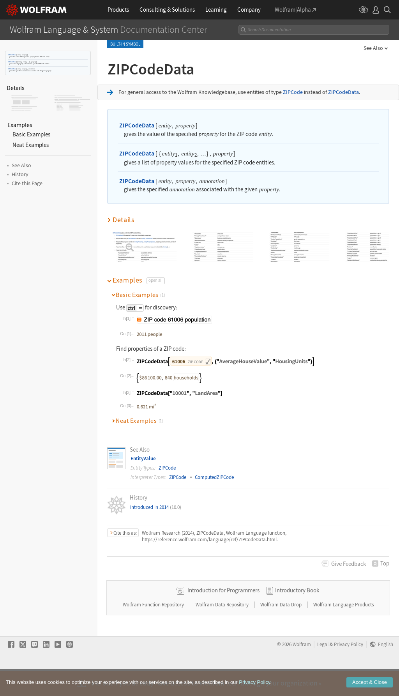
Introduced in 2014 (155, 507)
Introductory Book (297, 614)
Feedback (348, 563)
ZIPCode (293, 92)
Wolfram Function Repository (154, 629)
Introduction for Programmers (223, 614)
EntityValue (143, 458)
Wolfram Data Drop (281, 629)
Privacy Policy (348, 669)
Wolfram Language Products (343, 629)
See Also (373, 47)
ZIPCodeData (12, 55)
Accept (369, 689)
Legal (322, 669)
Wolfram (302, 669)
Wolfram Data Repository (223, 629)
